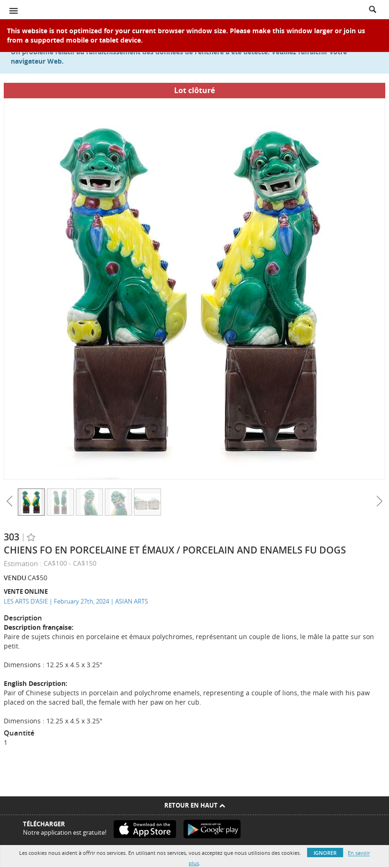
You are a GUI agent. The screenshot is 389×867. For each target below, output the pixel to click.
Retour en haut (194, 805)
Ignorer (325, 852)
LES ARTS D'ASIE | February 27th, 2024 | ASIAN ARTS (76, 601)
